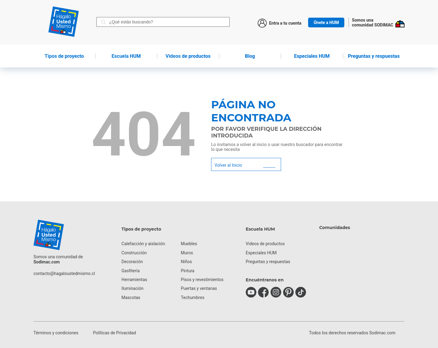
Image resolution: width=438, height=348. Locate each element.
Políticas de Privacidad (114, 332)
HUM (126, 56)
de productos (187, 56)
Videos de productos (265, 243)
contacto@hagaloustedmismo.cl (64, 273)
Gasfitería (130, 270)
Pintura (187, 270)
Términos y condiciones (55, 332)
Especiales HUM (312, 56)
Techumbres (192, 297)
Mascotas (130, 297)
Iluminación (132, 288)
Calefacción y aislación (143, 243)
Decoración (132, 261)
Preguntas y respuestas (374, 56)
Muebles (189, 243)
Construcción (134, 252)
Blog (250, 56)
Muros (187, 252)
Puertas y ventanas (199, 288)
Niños (186, 261)
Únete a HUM (326, 22)
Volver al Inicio (228, 165)
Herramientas (134, 279)
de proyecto (64, 56)
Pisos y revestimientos (202, 279)
